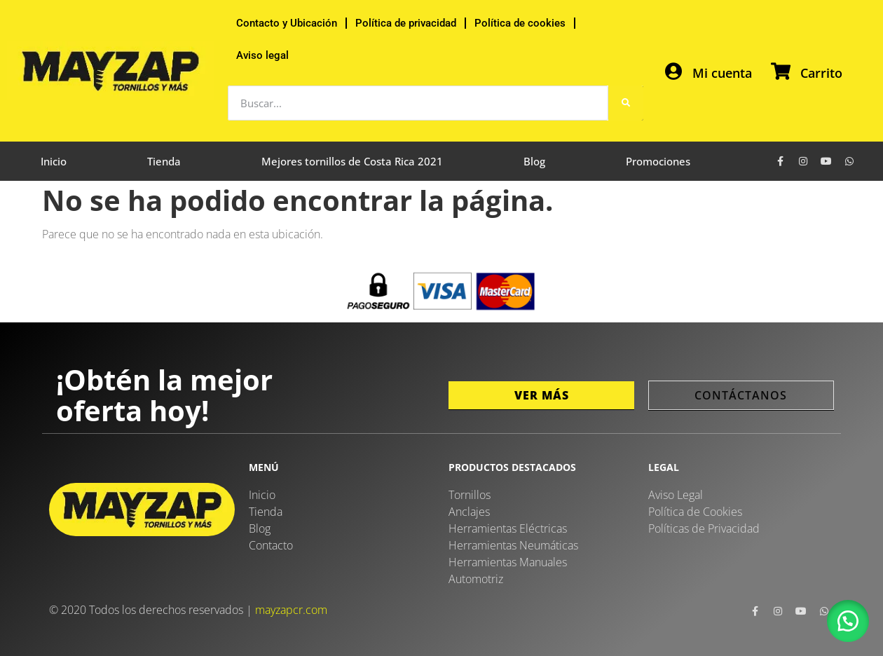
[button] (848, 621)
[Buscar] (625, 103)
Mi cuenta (722, 72)
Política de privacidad (405, 23)
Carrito (821, 72)
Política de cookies (520, 23)
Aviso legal (262, 55)
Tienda (164, 161)
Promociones (658, 161)
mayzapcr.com (291, 609)
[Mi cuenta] (673, 71)
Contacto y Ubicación (286, 23)
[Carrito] (781, 71)
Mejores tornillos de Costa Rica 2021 (352, 161)
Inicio (54, 161)
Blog (534, 161)
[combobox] (418, 103)
